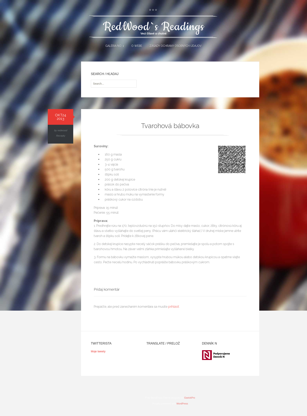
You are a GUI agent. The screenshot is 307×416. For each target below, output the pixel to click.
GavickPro (189, 400)
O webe (136, 45)
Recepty (60, 135)
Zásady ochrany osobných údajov (176, 45)
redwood (62, 130)
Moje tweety (98, 353)
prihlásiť (173, 309)
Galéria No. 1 (114, 45)
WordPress (182, 406)
